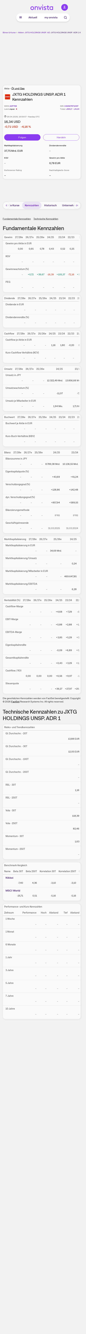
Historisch (50, 205)
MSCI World (13, 890)
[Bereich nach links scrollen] (6, 205)
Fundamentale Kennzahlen (17, 218)
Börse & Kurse (9, 32)
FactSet (15, 701)
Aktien (21, 32)
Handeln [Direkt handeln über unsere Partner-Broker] (61, 137)
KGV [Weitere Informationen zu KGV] (6, 158)
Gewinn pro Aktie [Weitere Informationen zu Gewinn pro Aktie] (57, 158)
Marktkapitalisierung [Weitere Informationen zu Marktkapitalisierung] (13, 145)
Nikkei (9, 877)
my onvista (51, 17)
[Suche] (65, 17)
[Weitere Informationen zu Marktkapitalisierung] (13, 151)
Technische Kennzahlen (45, 218)
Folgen (22, 137)
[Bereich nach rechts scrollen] (77, 205)
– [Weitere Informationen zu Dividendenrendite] (50, 151)
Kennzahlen (32, 205)
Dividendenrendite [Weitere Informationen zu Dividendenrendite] (57, 145)
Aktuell (32, 17)
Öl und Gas (18, 88)
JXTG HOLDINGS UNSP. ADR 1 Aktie (41, 32)
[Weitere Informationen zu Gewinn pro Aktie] (54, 163)
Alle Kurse (13, 205)
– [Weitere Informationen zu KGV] (5, 163)
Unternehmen (70, 205)
